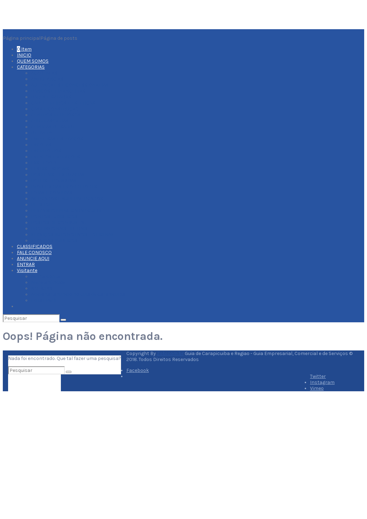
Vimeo (317, 388)
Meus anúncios (48, 282)
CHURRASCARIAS (50, 121)
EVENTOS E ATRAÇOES (55, 157)
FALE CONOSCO (34, 252)
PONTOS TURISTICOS (54, 217)
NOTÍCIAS (41, 288)
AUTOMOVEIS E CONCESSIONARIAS (70, 85)
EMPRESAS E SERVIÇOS (57, 139)
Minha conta (45, 276)
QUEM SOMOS (33, 61)
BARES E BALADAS (51, 97)
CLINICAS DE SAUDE (53, 127)
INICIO (24, 55)
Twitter (318, 376)
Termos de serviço (42, 511)
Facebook (137, 370)
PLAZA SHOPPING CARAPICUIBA (66, 211)
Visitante (27, 270)
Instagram (322, 382)
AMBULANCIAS (47, 79)
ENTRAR (26, 264)
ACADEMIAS (44, 73)
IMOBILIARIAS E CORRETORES (64, 187)
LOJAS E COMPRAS (51, 193)
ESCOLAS (41, 145)
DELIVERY (41, 133)
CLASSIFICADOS (34, 246)
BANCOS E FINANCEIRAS (58, 91)
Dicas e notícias (40, 499)
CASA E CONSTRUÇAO (55, 109)
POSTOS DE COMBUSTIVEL (60, 223)
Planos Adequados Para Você (128, 488)
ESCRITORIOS (46, 151)
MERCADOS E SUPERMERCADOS (67, 199)
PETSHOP (41, 205)
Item (24, 49)
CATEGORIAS (31, 67)
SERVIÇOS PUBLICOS (54, 240)
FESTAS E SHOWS (50, 169)
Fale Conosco (110, 494)
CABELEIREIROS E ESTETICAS (63, 103)
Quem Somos (110, 482)
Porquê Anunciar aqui (46, 493)
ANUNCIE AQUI (33, 258)
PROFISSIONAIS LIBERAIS (59, 229)
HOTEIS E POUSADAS (54, 181)
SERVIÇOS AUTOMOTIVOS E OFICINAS (72, 235)
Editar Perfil (44, 300)
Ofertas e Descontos (46, 505)
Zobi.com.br (170, 353)
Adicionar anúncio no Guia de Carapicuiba (78, 294)
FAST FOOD (43, 163)
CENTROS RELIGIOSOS (56, 115)
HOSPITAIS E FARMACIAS (58, 175)
